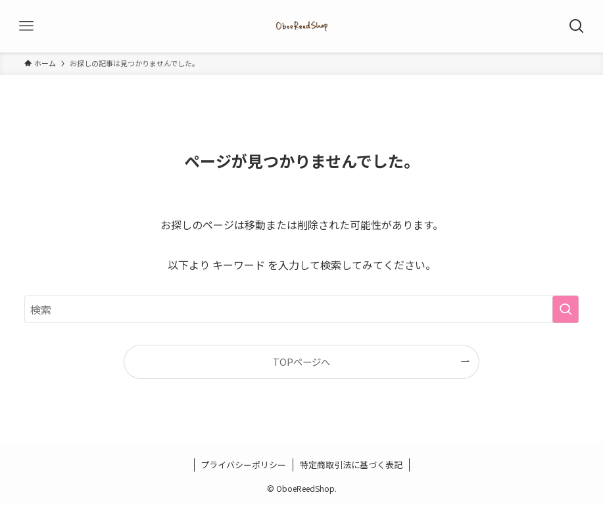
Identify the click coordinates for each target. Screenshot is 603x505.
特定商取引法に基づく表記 (351, 464)
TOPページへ (301, 361)
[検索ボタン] (576, 26)
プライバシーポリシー (243, 464)
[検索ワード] (301, 309)
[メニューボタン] (26, 26)
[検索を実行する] (565, 309)
